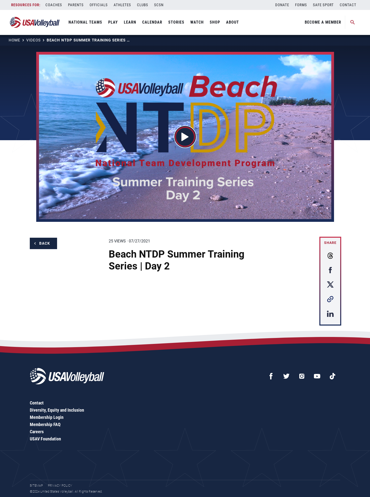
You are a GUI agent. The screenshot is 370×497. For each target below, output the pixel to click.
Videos (33, 40)
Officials (99, 5)
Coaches (53, 5)
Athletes (122, 5)
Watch (197, 22)
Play (113, 22)
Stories (176, 22)
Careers (37, 431)
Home (14, 40)
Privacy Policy (60, 485)
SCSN (159, 5)
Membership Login (47, 417)
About (232, 22)
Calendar (152, 22)
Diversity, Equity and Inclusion (57, 410)
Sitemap (36, 485)
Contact (348, 5)
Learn (130, 22)
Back (44, 243)
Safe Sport (323, 5)
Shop (215, 22)
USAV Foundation (45, 438)
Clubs (142, 5)
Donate (282, 5)
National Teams (85, 22)
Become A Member (323, 22)
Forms (301, 5)
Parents (76, 5)
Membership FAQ (45, 424)
